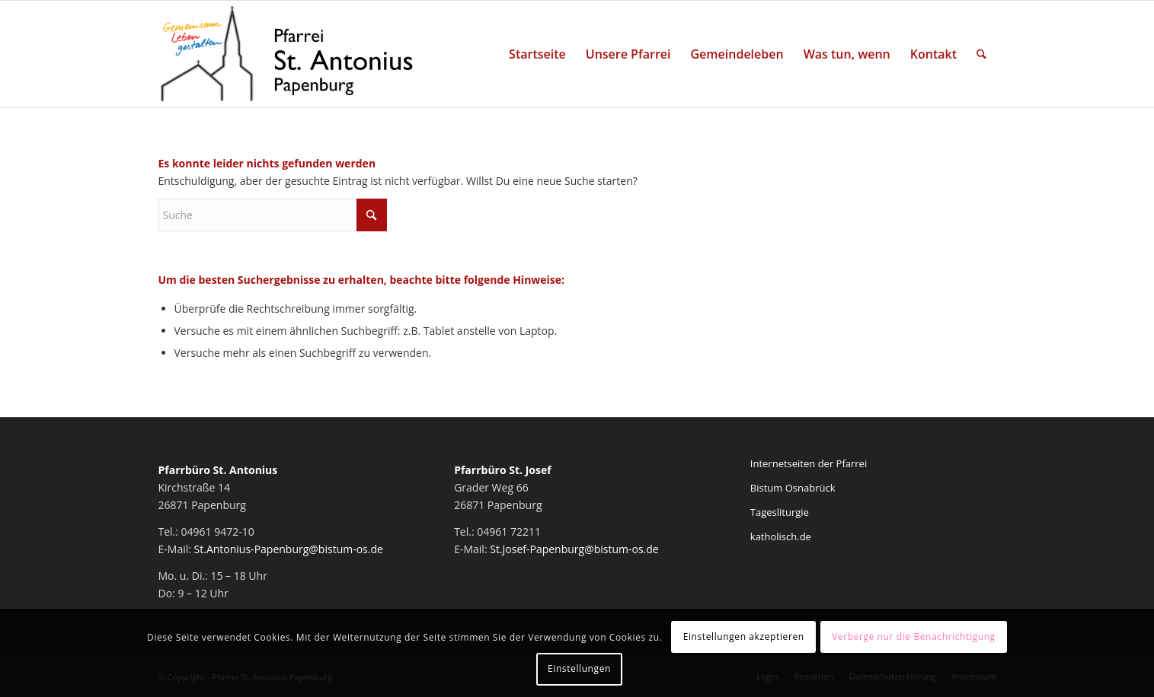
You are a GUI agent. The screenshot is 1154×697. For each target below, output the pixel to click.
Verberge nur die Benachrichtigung (914, 636)
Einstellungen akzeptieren (743, 636)
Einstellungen (579, 668)
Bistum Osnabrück (793, 488)
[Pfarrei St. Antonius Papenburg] (287, 54)
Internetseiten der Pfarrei (808, 463)
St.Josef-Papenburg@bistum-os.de (574, 549)
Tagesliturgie (779, 512)
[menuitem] (537, 54)
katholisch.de (780, 536)
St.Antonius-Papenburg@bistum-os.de (288, 549)
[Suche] (981, 54)
